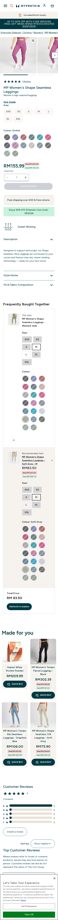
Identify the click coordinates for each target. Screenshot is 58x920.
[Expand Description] (29, 239)
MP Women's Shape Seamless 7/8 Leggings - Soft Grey (43, 736)
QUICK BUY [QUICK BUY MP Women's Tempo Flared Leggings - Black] (43, 695)
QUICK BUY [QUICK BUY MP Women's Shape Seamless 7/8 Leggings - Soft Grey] (43, 762)
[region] (29, 897)
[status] (16, 177)
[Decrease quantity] (7, 177)
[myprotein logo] (28, 6)
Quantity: (9, 171)
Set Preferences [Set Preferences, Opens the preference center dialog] (29, 906)
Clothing (27, 32)
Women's (38, 32)
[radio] (8, 112)
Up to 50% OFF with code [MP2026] (29, 24)
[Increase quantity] (25, 177)
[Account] (44, 6)
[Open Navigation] (5, 6)
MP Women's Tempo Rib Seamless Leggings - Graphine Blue (15, 736)
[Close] (54, 878)
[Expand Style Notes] (29, 275)
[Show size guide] (10, 102)
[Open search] (12, 6)
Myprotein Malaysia (11, 32)
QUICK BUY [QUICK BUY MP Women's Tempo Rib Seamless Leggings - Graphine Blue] (15, 762)
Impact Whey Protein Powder (15, 669)
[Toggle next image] (55, 55)
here (23, 900)
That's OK (29, 914)
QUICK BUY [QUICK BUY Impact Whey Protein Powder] (15, 684)
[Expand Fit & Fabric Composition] (29, 285)
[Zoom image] (33, 40)
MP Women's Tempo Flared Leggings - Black (43, 671)
